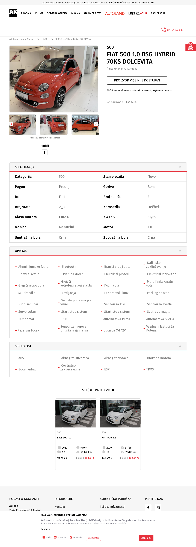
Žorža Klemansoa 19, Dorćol (25, 510)
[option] (98, 2)
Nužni (49, 537)
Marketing (78, 537)
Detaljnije (45, 529)
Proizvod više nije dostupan (137, 81)
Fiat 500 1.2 (64, 437)
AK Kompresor (16, 39)
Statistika (62, 537)
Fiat (38, 39)
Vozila (30, 39)
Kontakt (60, 507)
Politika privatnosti (112, 507)
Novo (152, 177)
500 (45, 39)
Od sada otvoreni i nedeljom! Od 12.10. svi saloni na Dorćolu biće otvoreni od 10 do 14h (98, 2)
